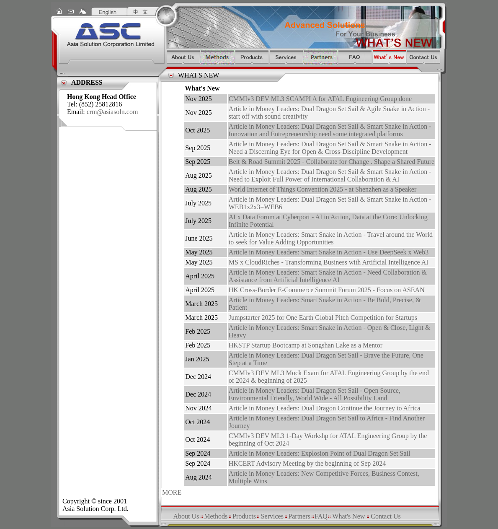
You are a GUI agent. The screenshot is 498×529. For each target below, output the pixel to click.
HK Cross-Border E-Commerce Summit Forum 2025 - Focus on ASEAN (327, 289)
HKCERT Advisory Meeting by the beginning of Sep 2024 (307, 463)
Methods (215, 516)
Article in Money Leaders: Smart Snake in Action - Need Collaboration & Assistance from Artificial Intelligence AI (328, 276)
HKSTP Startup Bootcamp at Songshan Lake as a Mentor (305, 345)
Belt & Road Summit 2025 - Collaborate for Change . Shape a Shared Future (331, 161)
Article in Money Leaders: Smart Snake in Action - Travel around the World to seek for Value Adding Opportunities (331, 238)
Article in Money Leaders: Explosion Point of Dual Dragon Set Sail (319, 453)
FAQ (321, 516)
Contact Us (386, 516)
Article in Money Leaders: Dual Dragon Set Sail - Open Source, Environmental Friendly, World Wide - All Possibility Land (314, 394)
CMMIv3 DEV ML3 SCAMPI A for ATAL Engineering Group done (320, 98)
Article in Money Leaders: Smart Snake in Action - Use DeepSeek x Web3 (328, 252)
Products (244, 516)
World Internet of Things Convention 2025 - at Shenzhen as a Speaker (323, 189)
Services (272, 516)
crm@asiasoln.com (112, 111)
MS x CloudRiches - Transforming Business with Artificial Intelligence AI (328, 262)
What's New (348, 516)
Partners (299, 516)
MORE (171, 492)
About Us (186, 516)
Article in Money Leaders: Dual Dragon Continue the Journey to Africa (325, 408)
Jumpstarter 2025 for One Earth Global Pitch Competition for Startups (323, 317)
